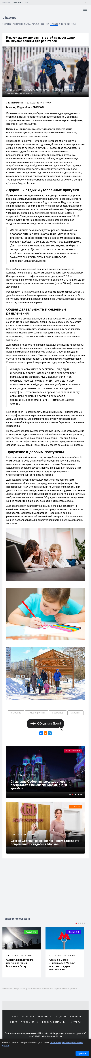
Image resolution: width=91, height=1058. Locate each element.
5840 (33, 835)
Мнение (62, 24)
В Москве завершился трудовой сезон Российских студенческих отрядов (39, 989)
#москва (16, 712)
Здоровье (71, 24)
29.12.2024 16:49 (33, 103)
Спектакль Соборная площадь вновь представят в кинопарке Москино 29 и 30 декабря (41, 785)
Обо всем (45, 24)
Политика (28, 1017)
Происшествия (30, 1023)
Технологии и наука (21, 24)
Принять (82, 1053)
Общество (30, 932)
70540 (28, 956)
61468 (71, 956)
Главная (14, 1017)
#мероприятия (36, 712)
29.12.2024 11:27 (20, 776)
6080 (33, 776)
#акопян (75, 712)
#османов (58, 712)
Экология (6, 24)
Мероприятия (73, 751)
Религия (35, 24)
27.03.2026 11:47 (57, 956)
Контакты (75, 1023)
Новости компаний (54, 1023)
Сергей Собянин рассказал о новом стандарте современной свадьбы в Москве (45, 843)
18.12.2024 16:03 (20, 835)
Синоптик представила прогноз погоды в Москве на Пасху (20, 964)
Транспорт (73, 932)
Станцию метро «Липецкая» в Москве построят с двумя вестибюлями (62, 965)
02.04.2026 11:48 (14, 956)
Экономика (44, 1017)
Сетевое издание (74, 1034)
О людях (54, 24)
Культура (76, 1017)
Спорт (13, 1023)
